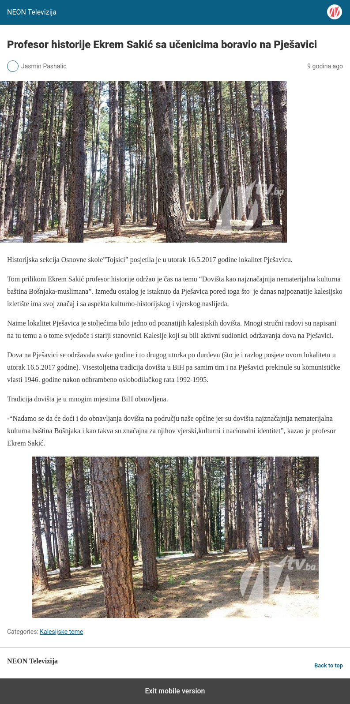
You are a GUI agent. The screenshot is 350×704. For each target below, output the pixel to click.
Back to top (328, 665)
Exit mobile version (175, 691)
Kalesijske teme (61, 631)
